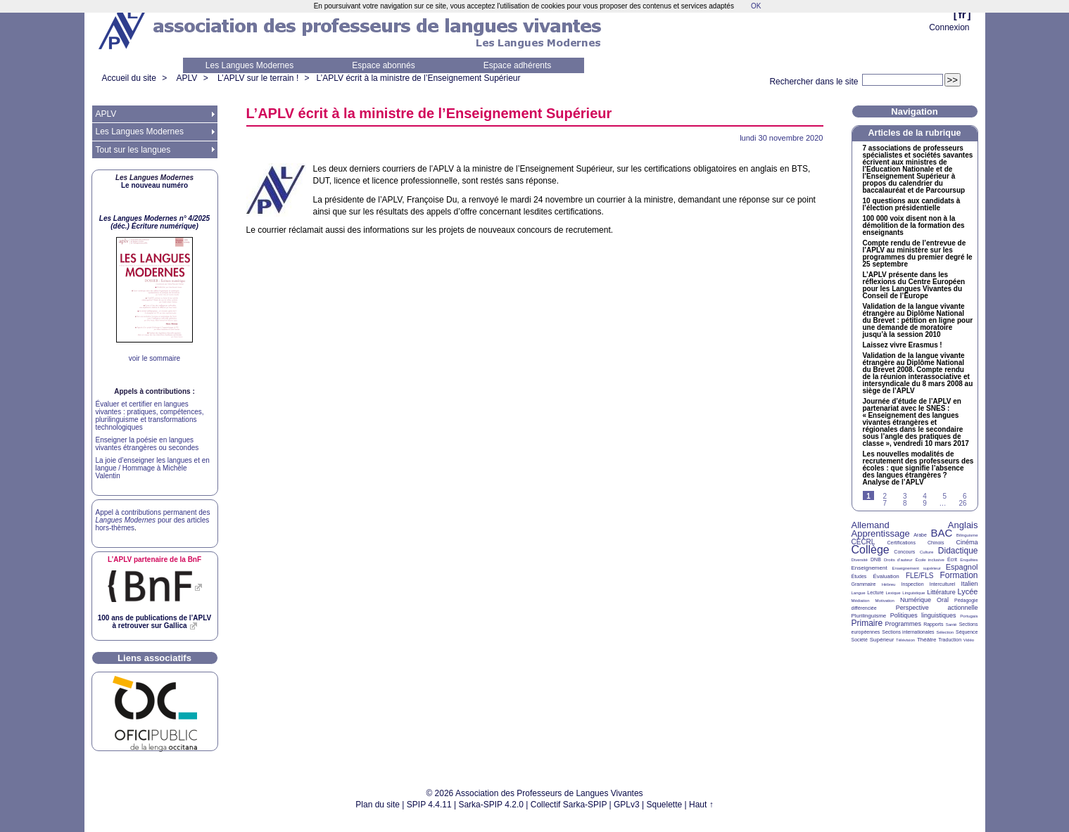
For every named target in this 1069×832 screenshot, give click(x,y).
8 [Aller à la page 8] (905, 503)
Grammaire (864, 584)
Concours (904, 551)
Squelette (665, 804)
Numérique (915, 599)
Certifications (901, 542)
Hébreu (889, 584)
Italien (969, 583)
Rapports (933, 624)
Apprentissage (881, 533)
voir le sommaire (154, 358)
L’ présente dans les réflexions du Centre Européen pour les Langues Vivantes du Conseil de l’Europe (914, 285)
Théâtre (927, 639)
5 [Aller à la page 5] (945, 496)
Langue (859, 593)
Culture (926, 552)
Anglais (963, 525)
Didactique (958, 551)
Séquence (967, 631)
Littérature (941, 592)
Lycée (968, 591)
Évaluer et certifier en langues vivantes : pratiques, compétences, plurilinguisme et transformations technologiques (150, 415)
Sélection (945, 632)
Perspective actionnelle (937, 607)
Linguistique (913, 593)
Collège (871, 550)
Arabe (920, 534)
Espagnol (962, 567)
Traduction (949, 639)
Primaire (867, 623)
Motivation (884, 601)
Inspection (913, 584)
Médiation (861, 601)
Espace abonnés (383, 65)
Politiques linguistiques (923, 615)
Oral (943, 599)
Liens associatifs (154, 658)
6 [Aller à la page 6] (965, 496)
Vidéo (968, 640)
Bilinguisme (967, 535)
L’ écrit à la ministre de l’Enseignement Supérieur (419, 78)
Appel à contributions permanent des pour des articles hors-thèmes (153, 520)
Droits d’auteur (898, 560)
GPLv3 (627, 804)
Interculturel (943, 584)
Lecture (875, 592)
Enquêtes (969, 560)
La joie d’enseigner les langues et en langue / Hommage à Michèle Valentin (153, 468)
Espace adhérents (517, 65)
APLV (187, 78)
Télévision (905, 640)
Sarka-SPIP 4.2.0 (491, 804)
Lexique (893, 593)
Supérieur (882, 639)
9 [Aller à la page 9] (925, 503)
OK (756, 6)
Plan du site (377, 804)
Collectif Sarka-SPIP (569, 804)
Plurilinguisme (869, 616)
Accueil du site (129, 78)
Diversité (860, 560)
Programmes (903, 623)
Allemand (871, 525)
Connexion (949, 27)
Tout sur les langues (133, 150)
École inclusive (930, 560)
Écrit (952, 559)
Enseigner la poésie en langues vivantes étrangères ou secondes (147, 444)
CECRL (863, 542)
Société (860, 639)
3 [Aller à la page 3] (905, 496)
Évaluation (886, 576)
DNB (876, 559)
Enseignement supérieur (916, 568)
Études (859, 576)
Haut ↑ (701, 804)
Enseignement (869, 568)
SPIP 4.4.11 (429, 804)
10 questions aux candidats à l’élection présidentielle (912, 205)
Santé (951, 624)
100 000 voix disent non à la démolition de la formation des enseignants (914, 225)
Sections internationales (908, 631)
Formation (959, 575)
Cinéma (967, 542)
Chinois (936, 542)
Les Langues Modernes (249, 65)
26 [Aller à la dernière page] (962, 503)
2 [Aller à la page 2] (885, 496)
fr (962, 14)
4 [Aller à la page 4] (925, 496)
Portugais (969, 616)
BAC (941, 533)
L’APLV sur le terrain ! (257, 78)
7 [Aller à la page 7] (885, 503)
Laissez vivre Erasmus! (902, 345)
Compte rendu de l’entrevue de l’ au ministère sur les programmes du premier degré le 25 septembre (918, 254)
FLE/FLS (919, 576)
